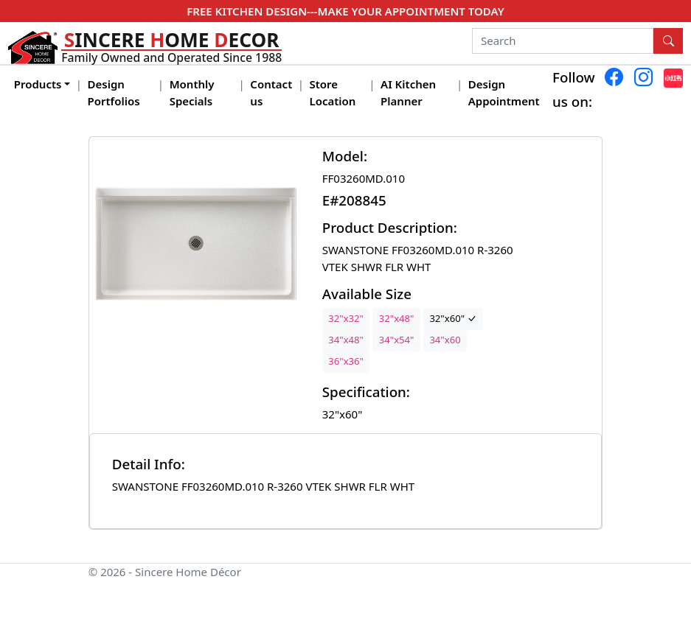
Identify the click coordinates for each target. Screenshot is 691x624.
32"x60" (452, 318)
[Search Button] (668, 41)
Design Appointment (504, 92)
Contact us (271, 92)
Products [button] (38, 84)
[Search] (563, 41)
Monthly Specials (192, 92)
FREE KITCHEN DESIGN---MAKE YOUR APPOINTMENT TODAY (345, 11)
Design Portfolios (114, 92)
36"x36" (346, 361)
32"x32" (346, 318)
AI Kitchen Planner (408, 92)
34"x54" (396, 339)
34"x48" (346, 339)
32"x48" (396, 318)
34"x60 (444, 339)
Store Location (333, 92)
